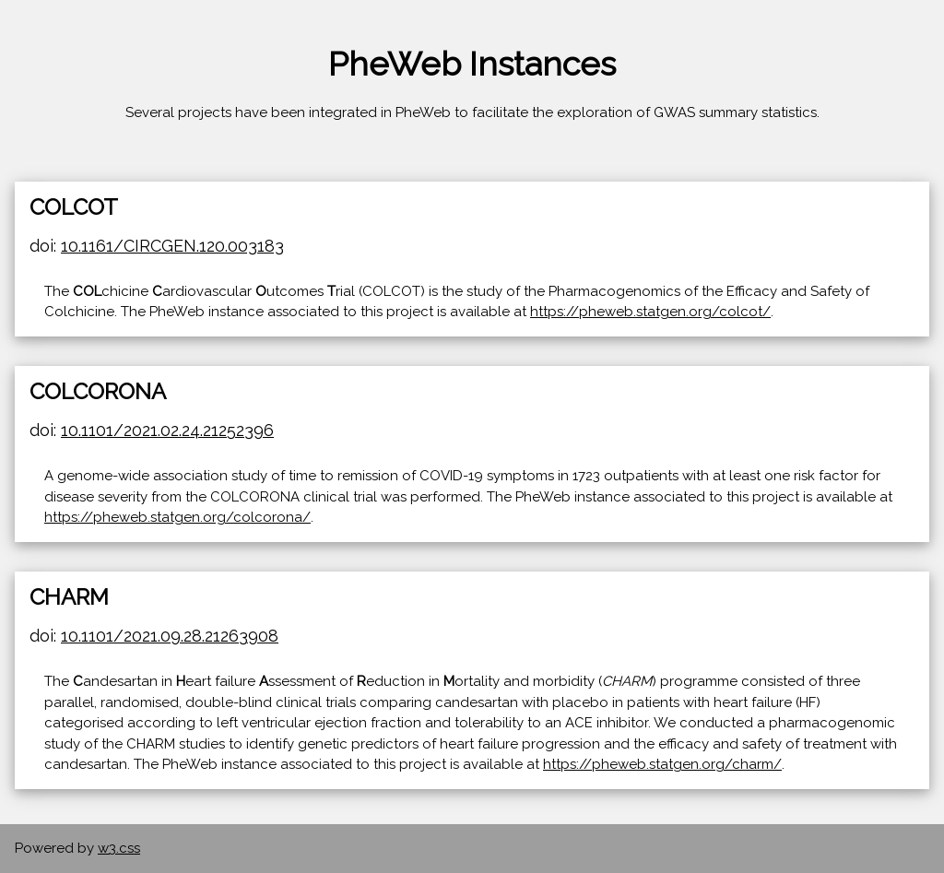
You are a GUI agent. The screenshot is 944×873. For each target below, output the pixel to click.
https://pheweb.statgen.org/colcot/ (650, 311)
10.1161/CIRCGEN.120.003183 (172, 245)
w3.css (119, 848)
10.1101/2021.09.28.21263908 (169, 635)
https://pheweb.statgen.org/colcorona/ (177, 517)
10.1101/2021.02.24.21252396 (167, 430)
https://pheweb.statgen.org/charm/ (662, 764)
